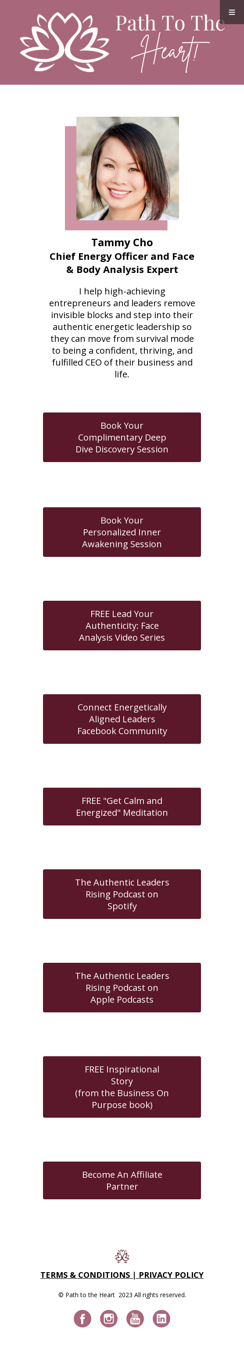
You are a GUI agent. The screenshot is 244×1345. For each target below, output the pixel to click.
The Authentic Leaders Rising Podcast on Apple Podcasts (122, 987)
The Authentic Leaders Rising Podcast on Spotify (122, 894)
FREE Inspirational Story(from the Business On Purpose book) (122, 1087)
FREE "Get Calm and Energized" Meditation (122, 806)
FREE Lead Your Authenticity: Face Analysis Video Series (122, 625)
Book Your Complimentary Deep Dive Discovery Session (122, 437)
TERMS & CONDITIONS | (89, 1275)
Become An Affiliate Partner (122, 1180)
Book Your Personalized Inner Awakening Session (122, 532)
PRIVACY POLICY (171, 1275)
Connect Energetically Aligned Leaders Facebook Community (122, 719)
